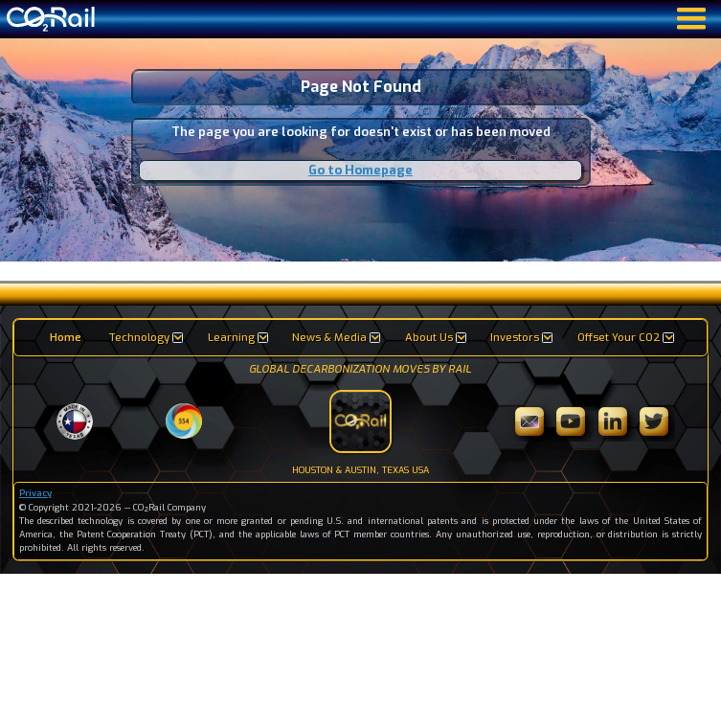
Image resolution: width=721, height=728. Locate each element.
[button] (144, 338)
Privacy (35, 493)
